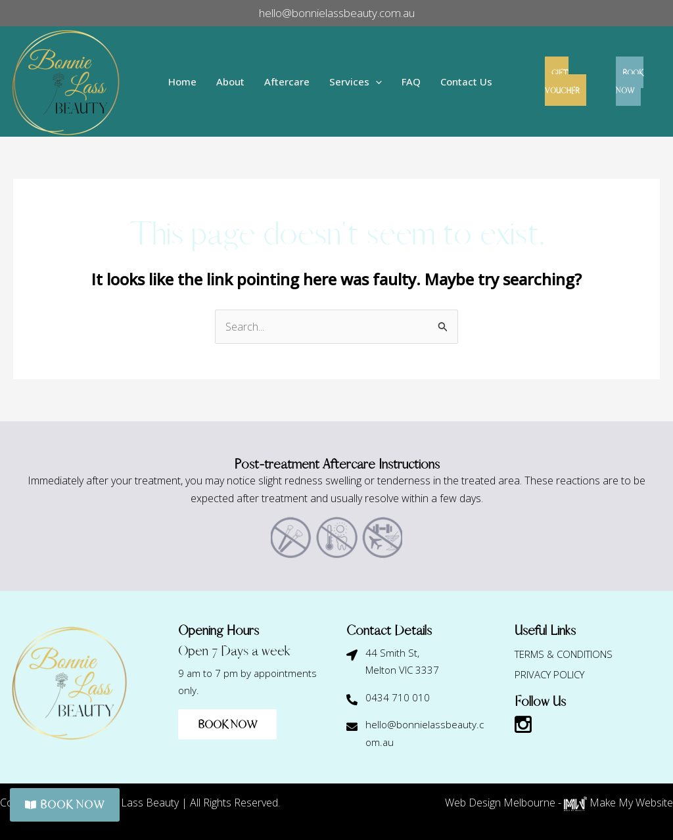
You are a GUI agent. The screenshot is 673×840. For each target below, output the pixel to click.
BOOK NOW (636, 81)
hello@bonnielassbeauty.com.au (337, 12)
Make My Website (618, 802)
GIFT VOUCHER (562, 81)
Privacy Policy (549, 673)
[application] (370, 82)
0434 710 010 (397, 697)
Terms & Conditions (564, 654)
